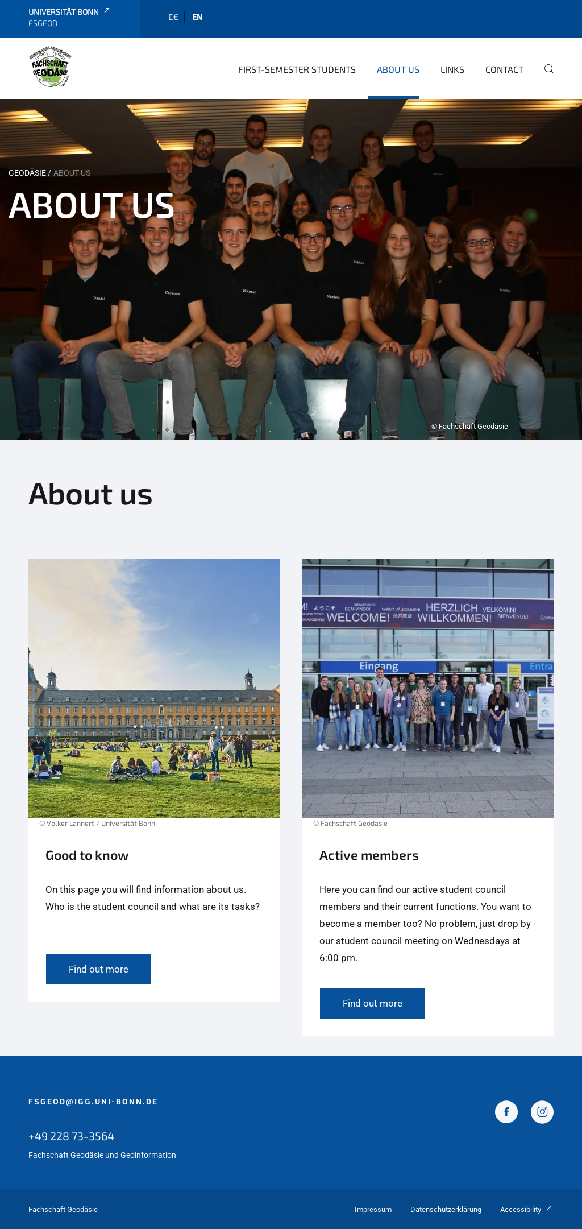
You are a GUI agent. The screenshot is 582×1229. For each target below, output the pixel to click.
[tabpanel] (291, 269)
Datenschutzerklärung (445, 1209)
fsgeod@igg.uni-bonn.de (93, 1101)
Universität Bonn (70, 11)
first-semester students (297, 69)
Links (452, 69)
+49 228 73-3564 (71, 1136)
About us (398, 69)
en (197, 17)
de (173, 17)
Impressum (373, 1209)
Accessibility (527, 1209)
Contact (504, 69)
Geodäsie (27, 172)
